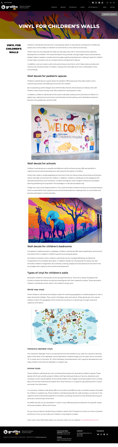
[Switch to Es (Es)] (107, 2)
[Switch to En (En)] (114, 2)
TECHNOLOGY (73, 7)
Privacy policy (13, 437)
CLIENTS (82, 7)
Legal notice (6, 437)
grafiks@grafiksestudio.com (84, 433)
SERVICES (63, 7)
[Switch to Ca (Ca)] (110, 2)
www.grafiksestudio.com (89, 420)
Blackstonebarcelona (41, 437)
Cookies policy (21, 437)
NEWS (104, 7)
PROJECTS (54, 7)
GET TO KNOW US (93, 7)
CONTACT (112, 7)
